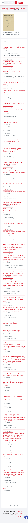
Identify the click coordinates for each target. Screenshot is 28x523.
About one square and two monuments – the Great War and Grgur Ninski (13, 331)
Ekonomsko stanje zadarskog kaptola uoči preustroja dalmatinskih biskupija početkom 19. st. (13, 299)
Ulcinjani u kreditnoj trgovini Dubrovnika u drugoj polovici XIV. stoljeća (13, 163)
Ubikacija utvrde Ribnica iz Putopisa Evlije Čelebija (13, 224)
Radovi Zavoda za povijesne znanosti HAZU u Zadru (13, 9)
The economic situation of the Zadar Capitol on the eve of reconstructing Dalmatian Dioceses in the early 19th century (14, 309)
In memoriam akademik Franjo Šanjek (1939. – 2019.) (14, 48)
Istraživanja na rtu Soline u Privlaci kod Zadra (14, 103)
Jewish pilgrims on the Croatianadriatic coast (14, 191)
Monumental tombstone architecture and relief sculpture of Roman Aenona (13, 70)
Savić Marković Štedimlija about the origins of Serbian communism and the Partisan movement (13, 383)
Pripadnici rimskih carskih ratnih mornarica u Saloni (13, 83)
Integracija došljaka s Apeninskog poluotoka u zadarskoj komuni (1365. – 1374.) (14, 140)
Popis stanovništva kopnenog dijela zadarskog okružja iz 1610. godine (12, 203)
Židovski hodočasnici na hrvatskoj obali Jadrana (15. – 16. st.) (12, 184)
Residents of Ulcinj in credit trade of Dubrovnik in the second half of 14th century (14, 171)
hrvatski (7, 59)
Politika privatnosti (20, 515)
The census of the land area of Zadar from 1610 (13, 211)
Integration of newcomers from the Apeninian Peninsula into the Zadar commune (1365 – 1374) (12, 149)
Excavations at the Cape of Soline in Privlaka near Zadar (14, 110)
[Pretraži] (16, 2)
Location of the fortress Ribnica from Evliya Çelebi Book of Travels (14, 232)
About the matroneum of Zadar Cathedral (13, 129)
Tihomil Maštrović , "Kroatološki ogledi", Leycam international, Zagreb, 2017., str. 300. (13, 454)
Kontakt (20, 516)
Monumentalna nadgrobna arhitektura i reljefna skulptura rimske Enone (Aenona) (13, 62)
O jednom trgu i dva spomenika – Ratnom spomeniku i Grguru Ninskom (13, 322)
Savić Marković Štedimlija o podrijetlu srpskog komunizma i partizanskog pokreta (13, 374)
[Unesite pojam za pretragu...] (10, 2)
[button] (25, 3)
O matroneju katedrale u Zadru (10, 122)
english (20, 2)
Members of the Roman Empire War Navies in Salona (14, 91)
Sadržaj (4, 488)
